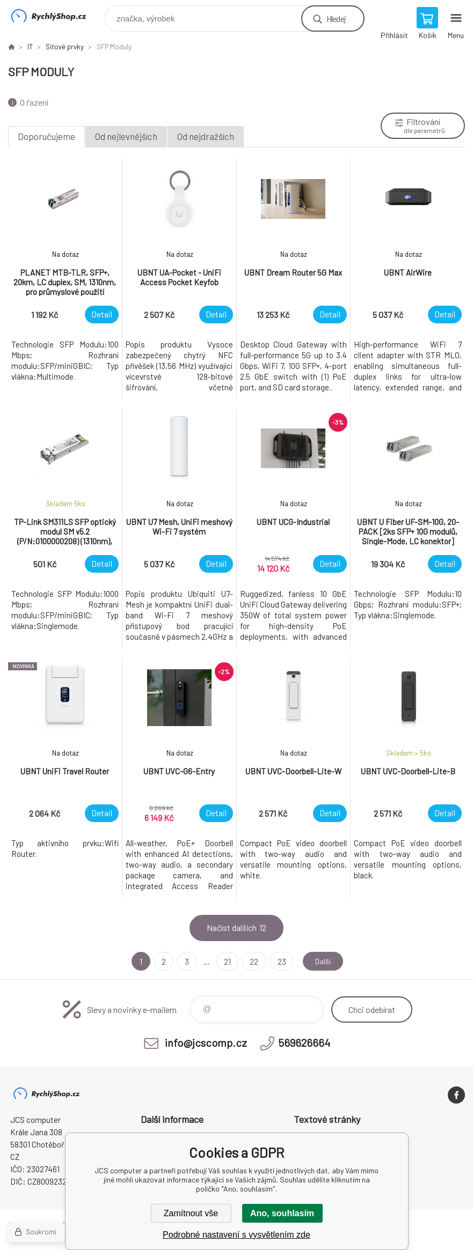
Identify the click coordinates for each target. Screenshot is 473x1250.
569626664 (304, 1042)
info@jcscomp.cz (206, 1042)
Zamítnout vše (191, 1213)
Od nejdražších (205, 136)
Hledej (336, 18)
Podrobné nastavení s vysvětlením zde (236, 1234)
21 (224, 961)
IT (30, 46)
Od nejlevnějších (126, 136)
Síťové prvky (65, 46)
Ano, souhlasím (282, 1213)
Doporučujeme (46, 136)
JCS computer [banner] (55, 16)
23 (278, 961)
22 (251, 961)
